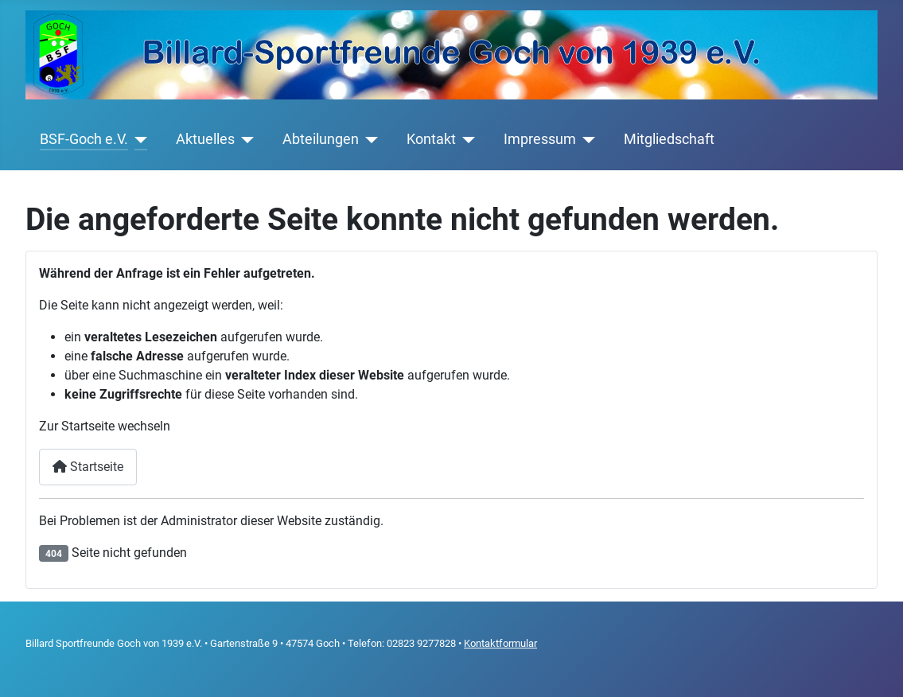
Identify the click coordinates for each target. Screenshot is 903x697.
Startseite (88, 466)
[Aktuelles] (245, 139)
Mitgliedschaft (669, 139)
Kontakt (431, 139)
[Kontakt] (466, 139)
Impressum (540, 139)
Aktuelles (205, 139)
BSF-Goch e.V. (84, 139)
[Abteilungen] (369, 139)
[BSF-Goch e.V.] (138, 139)
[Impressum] (586, 139)
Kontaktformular (500, 643)
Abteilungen (320, 139)
